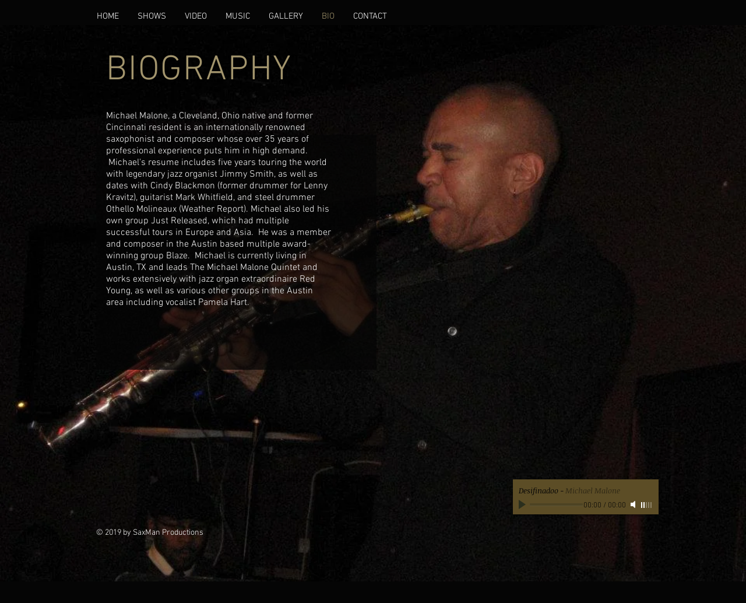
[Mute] (634, 504)
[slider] (647, 505)
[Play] (523, 504)
